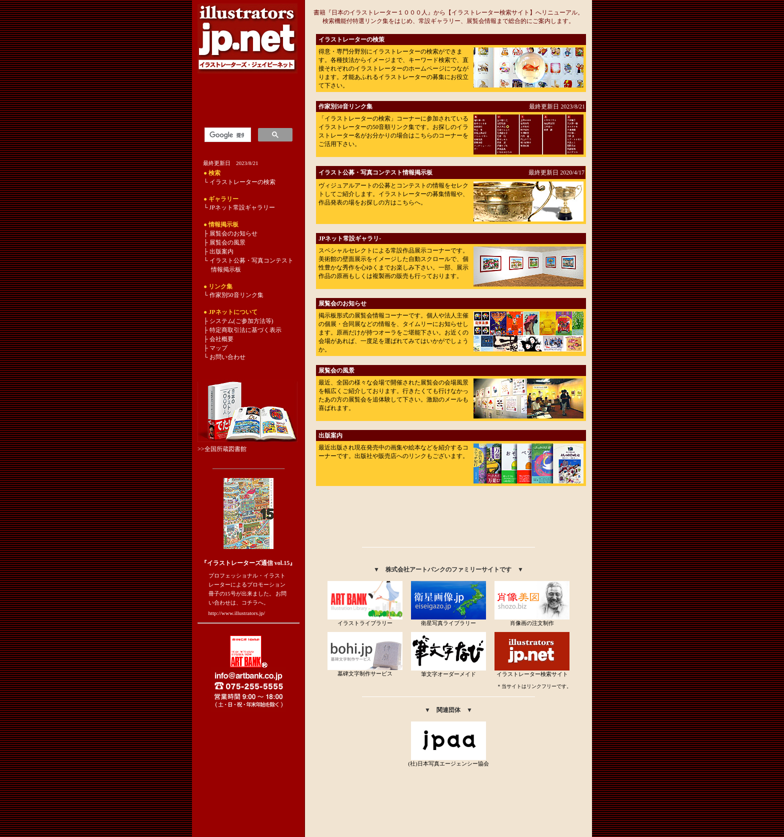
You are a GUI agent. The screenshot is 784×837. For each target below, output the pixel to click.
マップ (219, 348)
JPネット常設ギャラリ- (349, 238)
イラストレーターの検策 (351, 39)
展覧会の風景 (336, 370)
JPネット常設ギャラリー (242, 207)
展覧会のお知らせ (342, 303)
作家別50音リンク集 (345, 106)
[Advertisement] (449, 519)
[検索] (227, 135)
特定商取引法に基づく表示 (246, 330)
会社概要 (222, 339)
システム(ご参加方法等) (242, 321)
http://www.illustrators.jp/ (237, 613)
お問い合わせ (227, 357)
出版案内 (330, 435)
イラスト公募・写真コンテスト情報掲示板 (375, 172)
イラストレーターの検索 (243, 182)
